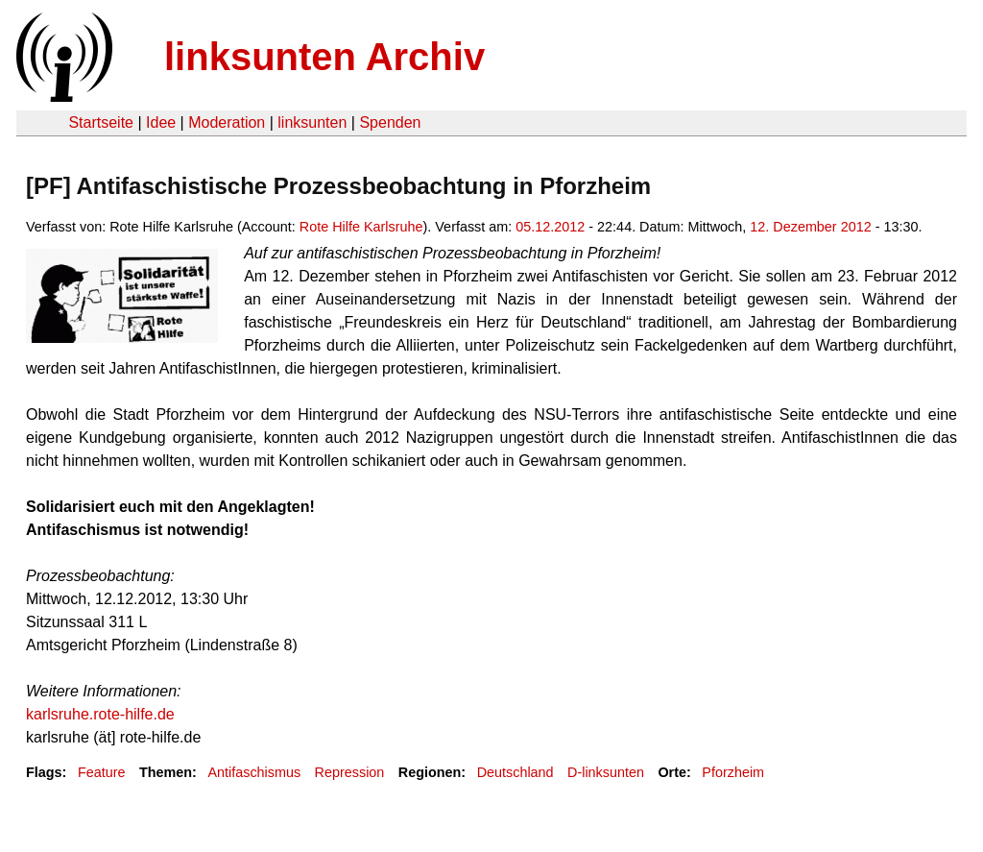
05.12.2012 (550, 226)
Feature (102, 772)
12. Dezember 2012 (810, 226)
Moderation (226, 122)
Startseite (100, 122)
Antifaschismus (253, 772)
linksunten (312, 122)
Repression (350, 772)
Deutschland (515, 772)
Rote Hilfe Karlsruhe (361, 226)
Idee (161, 122)
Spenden (389, 122)
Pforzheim (733, 772)
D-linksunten (605, 772)
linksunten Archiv (324, 57)
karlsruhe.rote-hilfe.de (100, 714)
